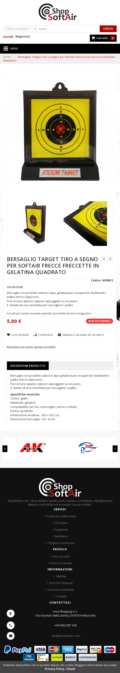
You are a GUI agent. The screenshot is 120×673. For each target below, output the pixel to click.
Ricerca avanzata (61, 563)
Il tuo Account (61, 556)
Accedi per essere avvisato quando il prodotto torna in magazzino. (49, 313)
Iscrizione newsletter (61, 590)
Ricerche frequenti (61, 583)
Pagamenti (61, 530)
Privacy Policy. (55, 669)
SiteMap (61, 576)
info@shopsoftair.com (66, 636)
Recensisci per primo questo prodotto (31, 347)
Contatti (61, 596)
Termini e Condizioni (61, 543)
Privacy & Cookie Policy (61, 516)
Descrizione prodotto (27, 366)
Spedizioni (61, 536)
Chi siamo (61, 523)
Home (7, 56)
